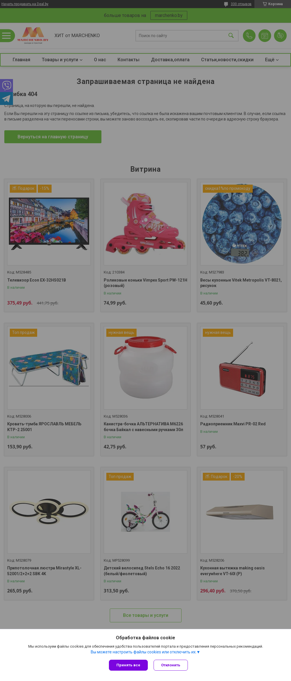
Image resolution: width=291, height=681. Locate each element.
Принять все (128, 665)
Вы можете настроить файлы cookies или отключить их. (143, 652)
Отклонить (170, 665)
